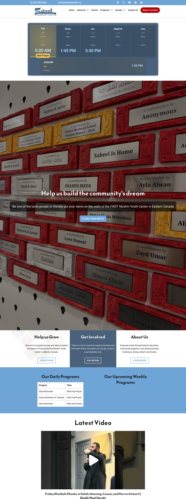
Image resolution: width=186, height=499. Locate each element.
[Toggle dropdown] (88, 10)
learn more (139, 360)
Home (71, 10)
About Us (81, 10)
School (94, 10)
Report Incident (150, 10)
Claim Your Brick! (93, 218)
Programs (104, 10)
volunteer (93, 360)
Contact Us (133, 10)
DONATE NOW (46, 360)
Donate (118, 10)
